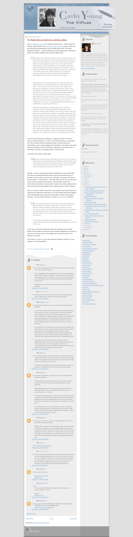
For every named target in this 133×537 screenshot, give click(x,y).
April (86, 185)
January (87, 227)
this (43, 445)
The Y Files (84, 148)
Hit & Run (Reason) (89, 250)
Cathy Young (97, 43)
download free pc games (41, 475)
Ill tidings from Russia (90, 196)
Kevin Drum (87, 275)
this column (62, 197)
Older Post (73, 518)
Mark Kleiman (87, 293)
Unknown (41, 469)
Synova (40, 353)
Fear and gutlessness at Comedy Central (95, 204)
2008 (84, 168)
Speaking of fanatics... (90, 219)
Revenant (41, 417)
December (88, 174)
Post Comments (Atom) (41, 523)
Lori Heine (41, 372)
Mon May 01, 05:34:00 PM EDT (40, 414)
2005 (84, 229)
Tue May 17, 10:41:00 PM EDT (40, 479)
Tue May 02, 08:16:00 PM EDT (40, 439)
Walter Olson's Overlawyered (92, 291)
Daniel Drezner (88, 279)
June (86, 181)
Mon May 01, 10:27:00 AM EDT (40, 349)
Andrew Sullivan (88, 242)
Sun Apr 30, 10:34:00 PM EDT (40, 288)
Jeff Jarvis (86, 267)
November (88, 176)
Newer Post (29, 518)
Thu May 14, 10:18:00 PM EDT (40, 509)
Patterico (86, 258)
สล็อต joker (38, 503)
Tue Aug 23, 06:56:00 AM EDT (40, 497)
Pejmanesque (87, 265)
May (86, 183)
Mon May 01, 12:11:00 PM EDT (40, 368)
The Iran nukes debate (90, 202)
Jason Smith (41, 483)
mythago (40, 264)
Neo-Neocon (87, 254)
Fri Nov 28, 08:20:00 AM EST (40, 465)
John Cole (86, 256)
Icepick (40, 442)
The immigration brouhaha (91, 213)
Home (51, 518)
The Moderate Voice (89, 300)
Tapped (86, 287)
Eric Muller (87, 261)
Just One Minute (88, 295)
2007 (84, 170)
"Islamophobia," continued (91, 221)
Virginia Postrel (88, 273)
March (86, 223)
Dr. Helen (86, 302)
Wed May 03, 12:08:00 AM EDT (40, 447)
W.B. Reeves (42, 302)
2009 (84, 166)
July (86, 178)
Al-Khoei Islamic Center (54, 46)
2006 (84, 172)
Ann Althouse (87, 246)
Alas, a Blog (87, 289)
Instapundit (87, 240)
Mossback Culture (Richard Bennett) (94, 285)
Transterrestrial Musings (90, 283)
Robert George (88, 263)
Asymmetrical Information (91, 248)
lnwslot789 (41, 500)
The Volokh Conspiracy (90, 244)
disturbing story (38, 44)
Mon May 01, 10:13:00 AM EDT (40, 298)
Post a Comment (31, 513)
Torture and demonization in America (94, 190)
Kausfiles (86, 277)
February (87, 225)
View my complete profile (88, 68)
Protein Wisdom (88, 269)
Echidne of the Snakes (90, 304)
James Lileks (87, 271)
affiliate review (38, 477)
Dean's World (87, 297)
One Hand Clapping (89, 281)
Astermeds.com (39, 495)
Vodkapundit (87, 252)
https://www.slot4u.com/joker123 (45, 507)
